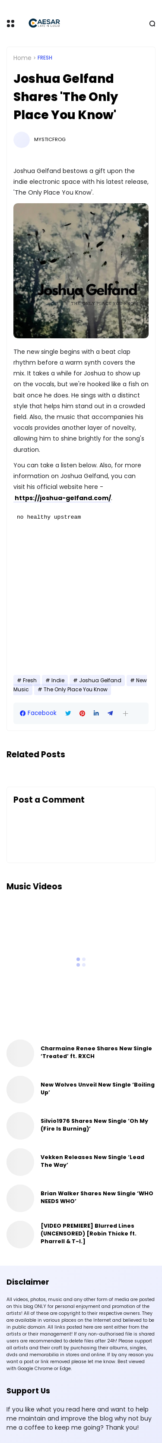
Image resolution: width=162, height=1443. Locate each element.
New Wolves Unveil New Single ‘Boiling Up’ (98, 1088)
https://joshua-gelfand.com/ (62, 498)
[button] (125, 713)
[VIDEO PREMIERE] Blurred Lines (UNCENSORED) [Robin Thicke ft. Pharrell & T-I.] (89, 1233)
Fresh (45, 57)
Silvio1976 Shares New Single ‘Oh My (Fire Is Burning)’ (94, 1124)
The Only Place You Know (76, 689)
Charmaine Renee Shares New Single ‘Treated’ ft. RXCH (96, 1052)
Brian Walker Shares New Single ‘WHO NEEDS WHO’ (97, 1197)
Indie (57, 680)
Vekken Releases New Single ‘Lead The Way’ (92, 1161)
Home (22, 58)
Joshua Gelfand (100, 680)
